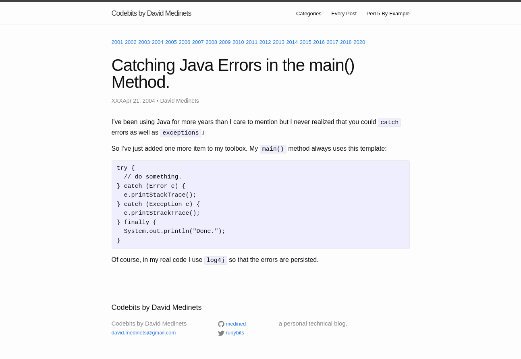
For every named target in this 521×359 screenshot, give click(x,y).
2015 (305, 42)
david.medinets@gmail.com (144, 330)
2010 (238, 42)
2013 (278, 42)
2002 (131, 42)
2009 (225, 42)
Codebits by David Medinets (151, 13)
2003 (144, 42)
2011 (251, 42)
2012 (265, 42)
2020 (359, 42)
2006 (184, 42)
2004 (158, 42)
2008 (211, 42)
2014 (292, 42)
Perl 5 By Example (388, 13)
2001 (117, 42)
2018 (346, 42)
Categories (309, 13)
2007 (198, 42)
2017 (332, 42)
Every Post (344, 13)
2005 (171, 42)
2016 (319, 42)
